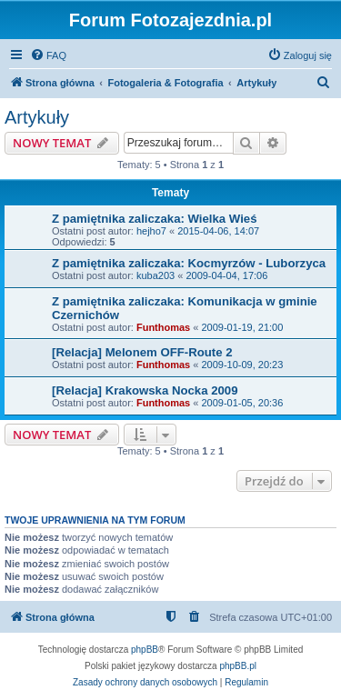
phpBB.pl (237, 666)
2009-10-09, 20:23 (242, 364)
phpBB (144, 650)
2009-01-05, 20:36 (242, 402)
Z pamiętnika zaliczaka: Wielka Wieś (154, 218)
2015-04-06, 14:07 (218, 230)
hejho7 (151, 230)
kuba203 (155, 275)
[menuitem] (48, 55)
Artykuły (37, 117)
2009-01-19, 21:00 (242, 327)
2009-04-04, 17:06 (226, 275)
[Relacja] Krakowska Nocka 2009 (145, 390)
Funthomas (163, 327)
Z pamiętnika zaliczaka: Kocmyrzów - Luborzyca (189, 263)
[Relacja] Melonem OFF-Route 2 (142, 352)
